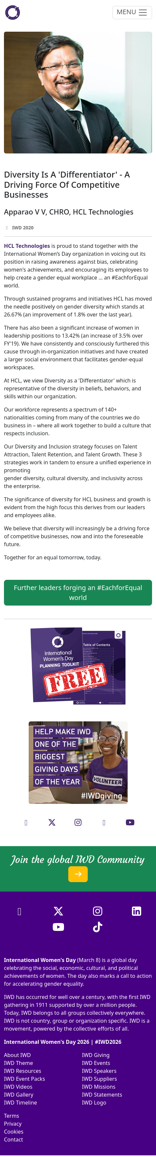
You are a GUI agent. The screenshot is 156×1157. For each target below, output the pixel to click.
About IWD (17, 1055)
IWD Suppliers (99, 1078)
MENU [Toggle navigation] (132, 12)
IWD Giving (96, 1055)
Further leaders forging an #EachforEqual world (78, 592)
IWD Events (96, 1063)
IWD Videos (18, 1086)
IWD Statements (102, 1094)
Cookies (13, 1131)
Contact (13, 1139)
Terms (11, 1115)
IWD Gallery (18, 1094)
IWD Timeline (20, 1102)
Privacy (12, 1123)
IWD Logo (94, 1102)
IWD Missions (98, 1086)
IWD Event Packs (24, 1078)
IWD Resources (22, 1070)
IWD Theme (18, 1063)
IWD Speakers (99, 1070)
